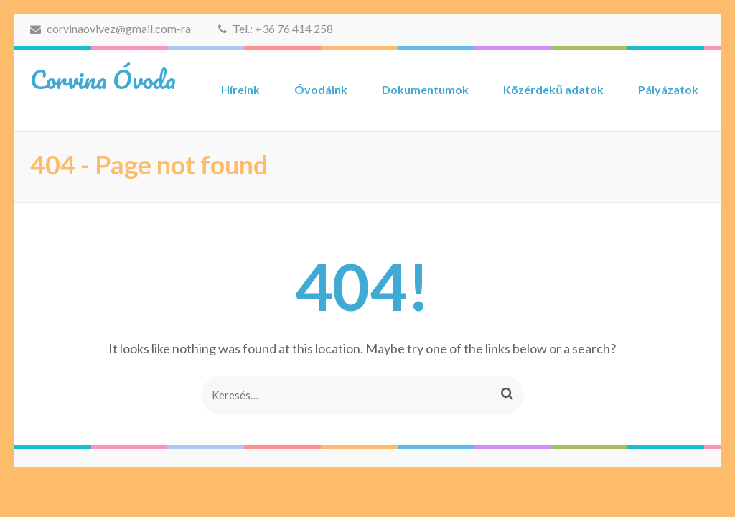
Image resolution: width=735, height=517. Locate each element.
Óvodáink (320, 89)
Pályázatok (668, 89)
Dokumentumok (425, 89)
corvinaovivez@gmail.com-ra (110, 28)
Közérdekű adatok (553, 89)
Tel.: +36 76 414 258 (275, 28)
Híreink (240, 89)
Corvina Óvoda (103, 79)
